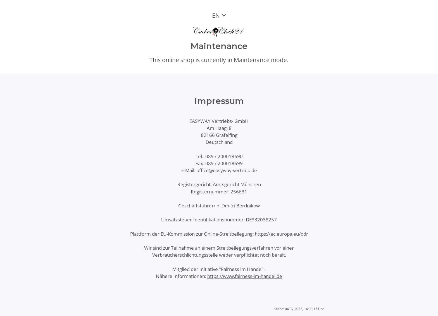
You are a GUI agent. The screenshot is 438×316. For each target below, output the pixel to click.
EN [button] (216, 15)
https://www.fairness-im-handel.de (244, 276)
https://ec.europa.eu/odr (281, 234)
